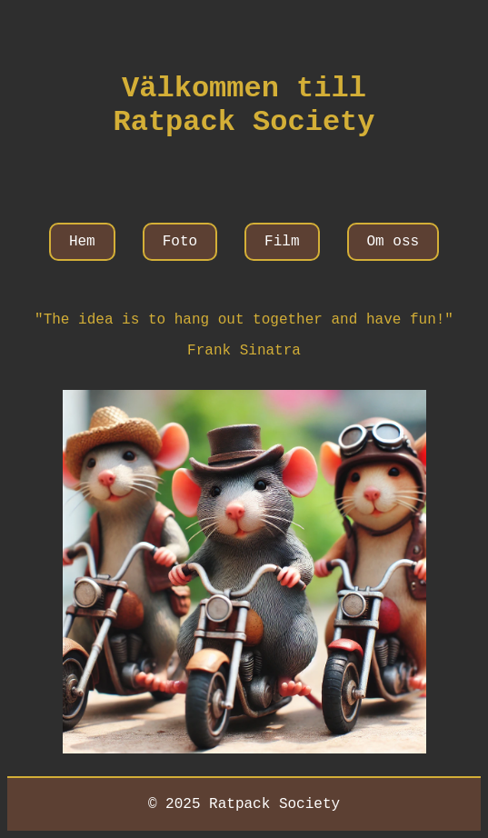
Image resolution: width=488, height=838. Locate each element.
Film (281, 242)
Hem (82, 242)
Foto (180, 242)
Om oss (393, 242)
